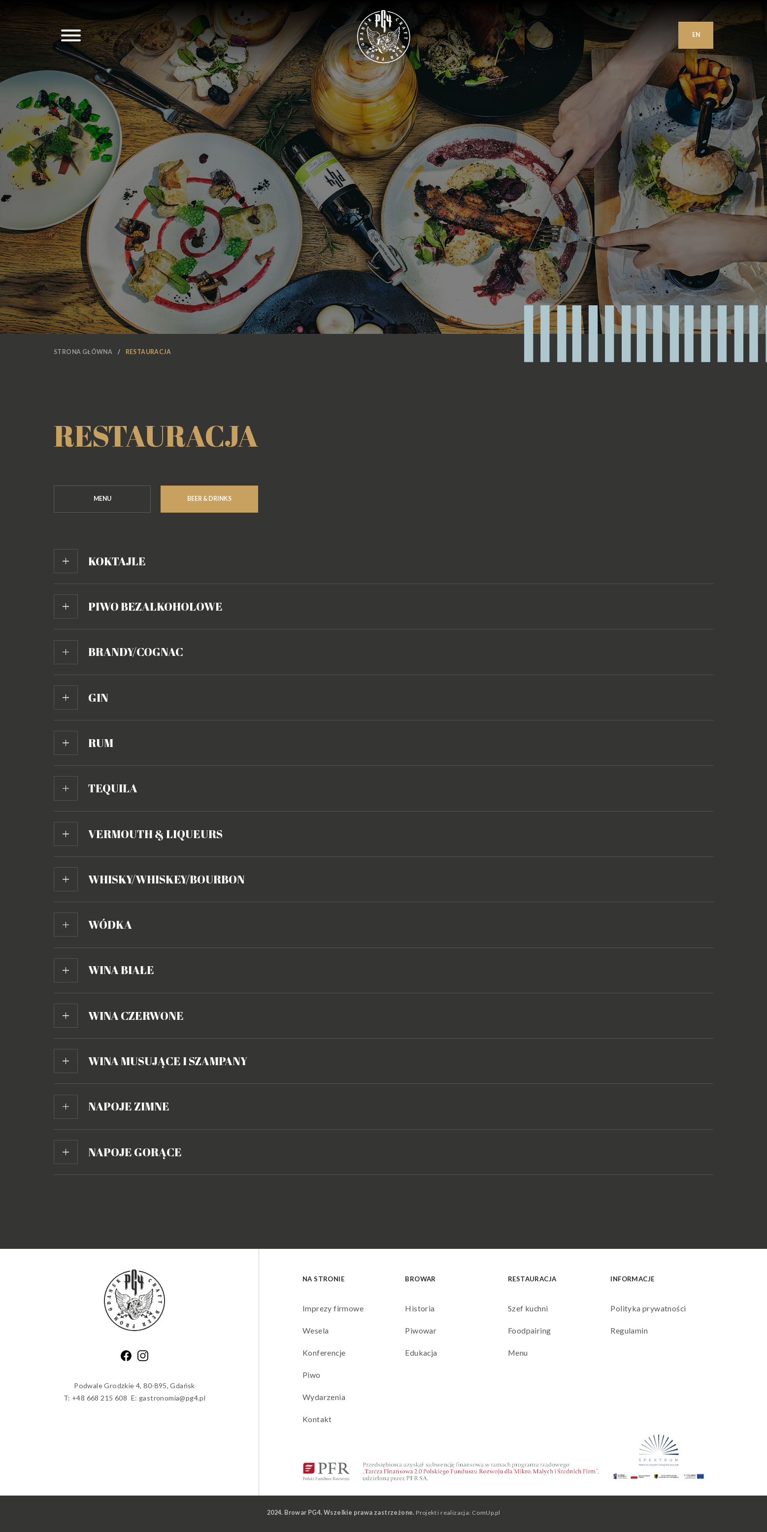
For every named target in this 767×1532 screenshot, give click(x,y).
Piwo (311, 1376)
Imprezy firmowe (333, 1309)
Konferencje (324, 1354)
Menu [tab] (103, 498)
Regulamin (629, 1331)
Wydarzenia (323, 1397)
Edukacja (421, 1354)
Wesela (315, 1331)
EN (696, 35)
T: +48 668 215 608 (95, 1399)
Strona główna (83, 352)
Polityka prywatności (648, 1309)
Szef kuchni (528, 1309)
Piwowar (420, 1331)
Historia (419, 1309)
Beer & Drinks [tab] (213, 498)
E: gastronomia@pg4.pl (168, 1399)
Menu (518, 1354)
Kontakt (317, 1420)
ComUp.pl (486, 1514)
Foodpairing (529, 1331)
